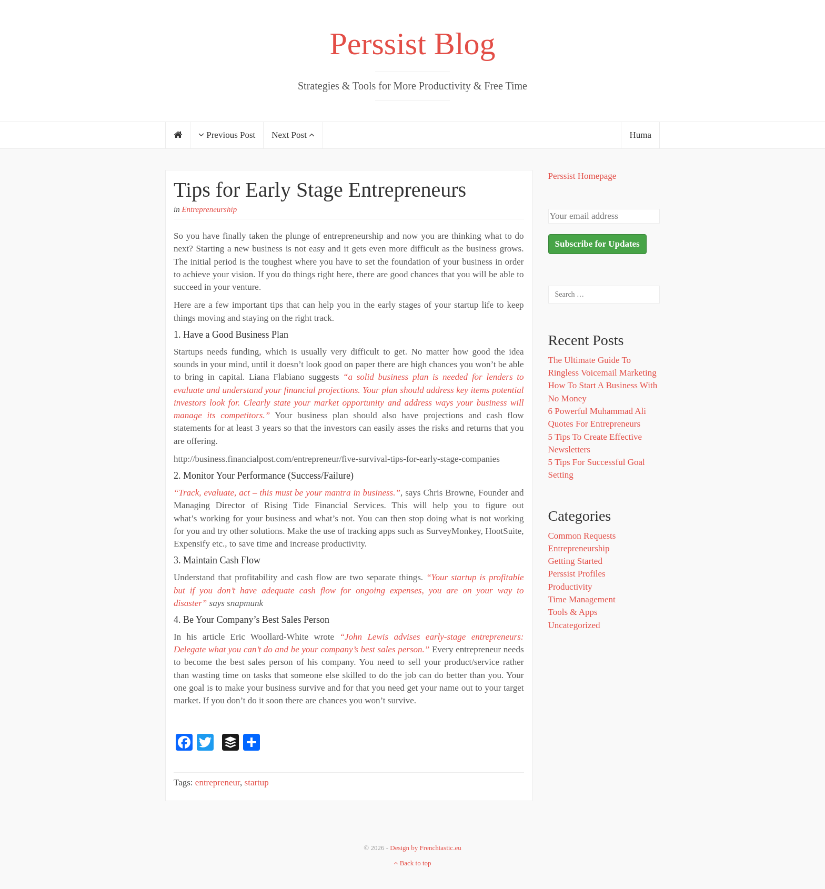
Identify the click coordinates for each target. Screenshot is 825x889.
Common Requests (582, 536)
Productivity (570, 587)
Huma (640, 135)
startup (257, 782)
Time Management (582, 599)
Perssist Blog (412, 43)
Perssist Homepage (582, 176)
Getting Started (575, 561)
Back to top (412, 863)
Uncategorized (574, 625)
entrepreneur (217, 782)
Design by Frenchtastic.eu (425, 848)
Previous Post (226, 135)
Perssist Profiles (577, 574)
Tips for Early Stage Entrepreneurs (320, 189)
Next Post (293, 135)
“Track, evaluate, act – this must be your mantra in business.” (287, 493)
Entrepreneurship (209, 209)
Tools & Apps (573, 612)
